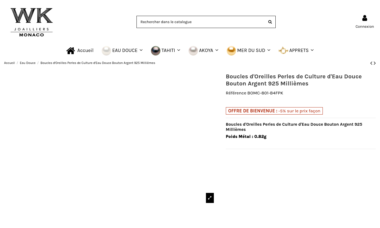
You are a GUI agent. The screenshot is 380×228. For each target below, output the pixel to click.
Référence (236, 92)
